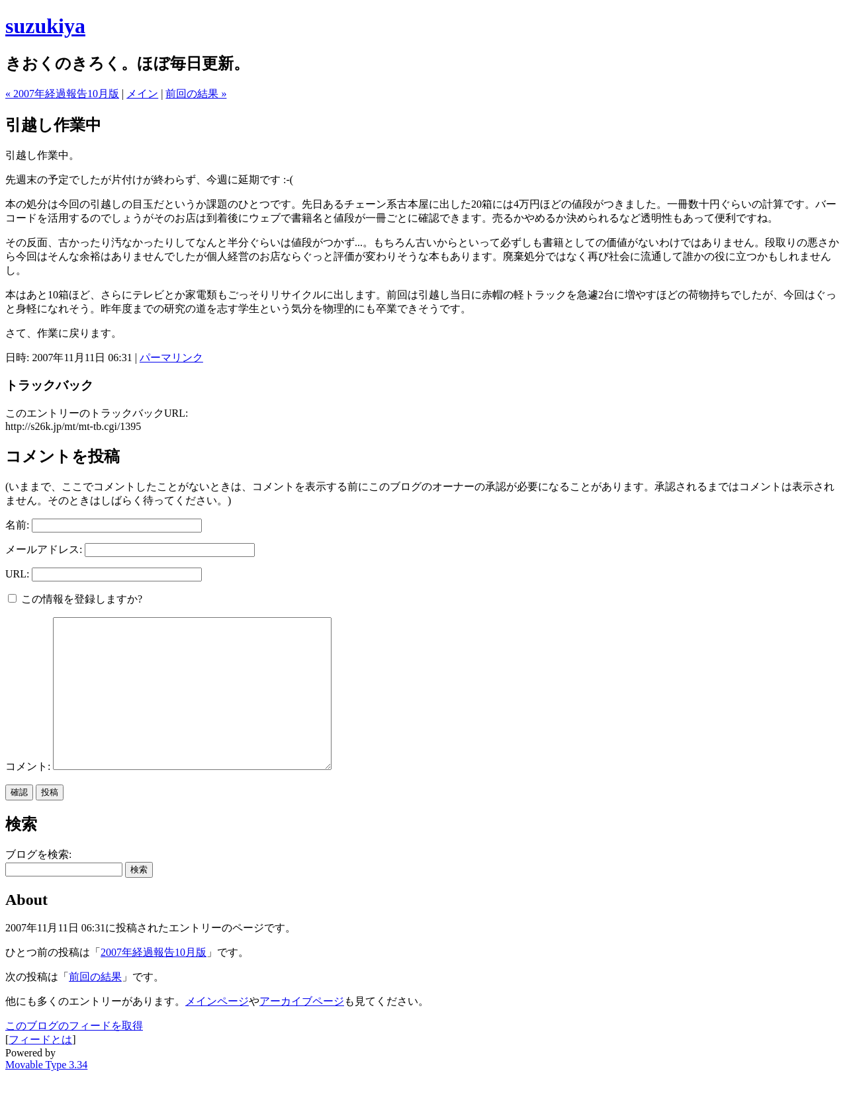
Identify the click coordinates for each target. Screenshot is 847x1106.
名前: (17, 525)
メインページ (217, 1031)
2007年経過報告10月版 (153, 982)
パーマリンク (171, 357)
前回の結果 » (195, 93)
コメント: (29, 796)
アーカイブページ (301, 1031)
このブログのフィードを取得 (74, 1055)
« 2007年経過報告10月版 (62, 93)
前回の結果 (95, 1006)
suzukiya (45, 26)
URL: (17, 573)
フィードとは (40, 1069)
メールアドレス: (43, 549)
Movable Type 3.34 (46, 1094)
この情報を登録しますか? (75, 599)
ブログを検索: (38, 884)
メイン (142, 93)
